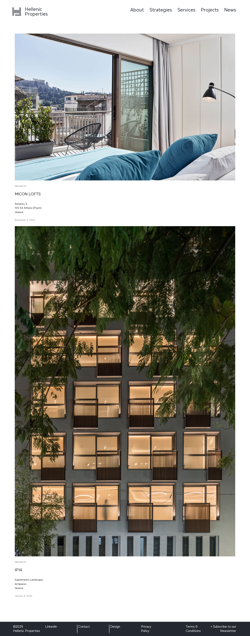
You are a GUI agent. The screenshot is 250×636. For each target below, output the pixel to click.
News (230, 10)
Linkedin (51, 626)
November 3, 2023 (25, 220)
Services (186, 10)
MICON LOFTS (28, 194)
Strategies (160, 10)
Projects (210, 10)
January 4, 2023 (23, 596)
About (137, 10)
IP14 (18, 570)
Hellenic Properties (36, 11)
